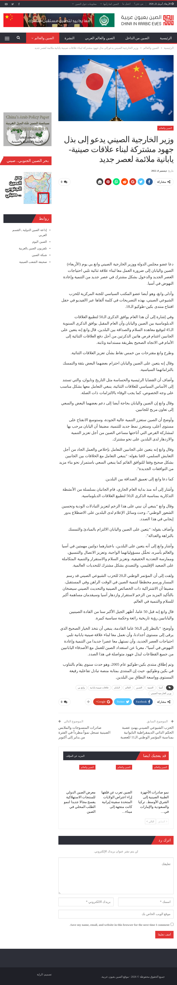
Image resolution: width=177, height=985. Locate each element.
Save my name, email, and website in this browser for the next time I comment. (119, 924)
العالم (128, 687)
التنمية (150, 687)
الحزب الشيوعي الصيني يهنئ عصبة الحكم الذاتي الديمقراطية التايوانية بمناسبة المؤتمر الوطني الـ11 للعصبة (147, 732)
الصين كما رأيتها (111, 4)
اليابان (117, 687)
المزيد (49, 38)
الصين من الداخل (137, 38)
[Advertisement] (116, 221)
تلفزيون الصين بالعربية (33, 248)
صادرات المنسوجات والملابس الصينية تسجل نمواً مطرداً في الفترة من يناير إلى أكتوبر (84, 732)
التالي (150, 821)
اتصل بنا (126, 3)
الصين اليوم (39, 241)
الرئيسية (166, 38)
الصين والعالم (165, 128)
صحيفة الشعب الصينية (33, 262)
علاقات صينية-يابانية (99, 687)
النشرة (69, 38)
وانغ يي (81, 687)
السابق (162, 821)
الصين (139, 687)
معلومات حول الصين (86, 4)
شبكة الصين (39, 255)
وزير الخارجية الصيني (161, 693)
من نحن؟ (138, 3)
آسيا (161, 687)
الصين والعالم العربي (100, 38)
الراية (40, 974)
